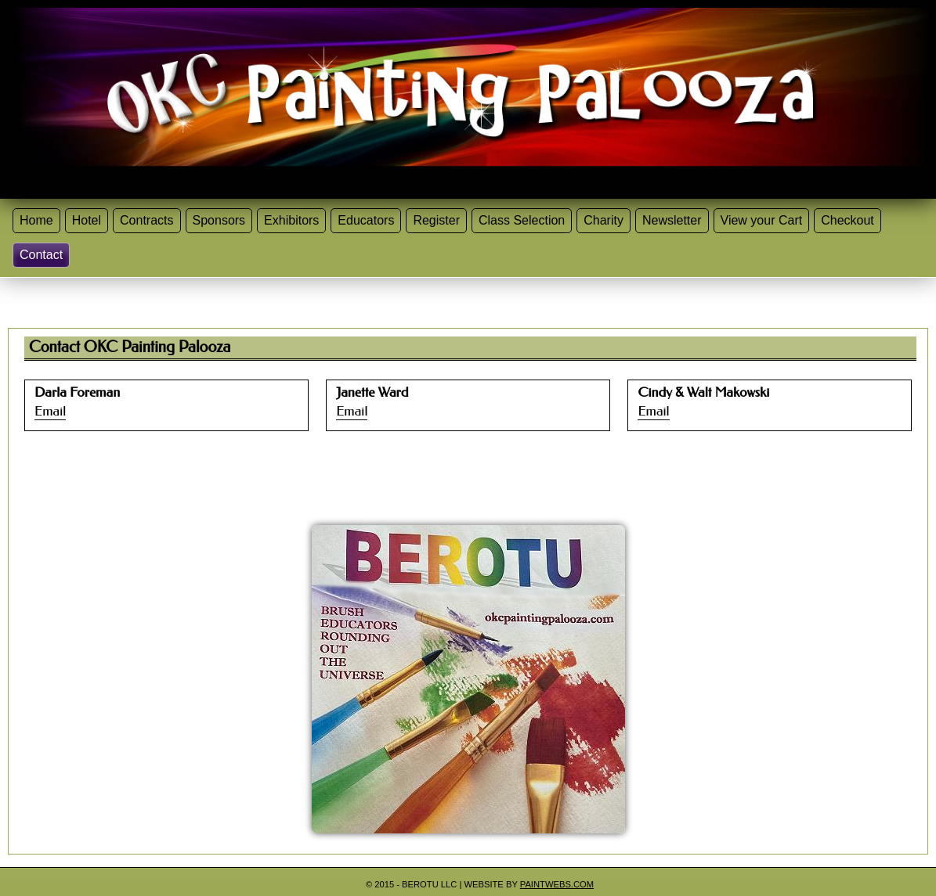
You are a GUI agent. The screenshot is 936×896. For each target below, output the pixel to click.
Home (36, 220)
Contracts (146, 220)
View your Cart (762, 220)
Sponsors (219, 220)
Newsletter (672, 220)
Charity (603, 220)
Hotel (86, 220)
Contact (41, 254)
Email (50, 411)
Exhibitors (291, 220)
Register (436, 220)
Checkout (847, 220)
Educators (366, 220)
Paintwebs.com (557, 884)
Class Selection (522, 220)
